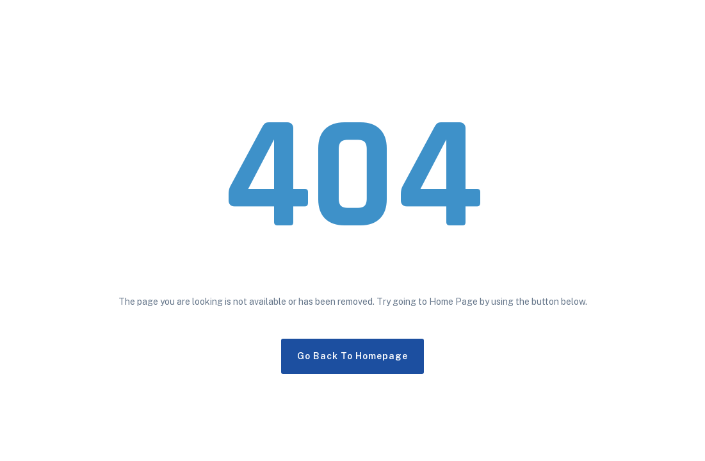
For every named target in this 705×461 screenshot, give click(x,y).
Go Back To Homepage (352, 356)
